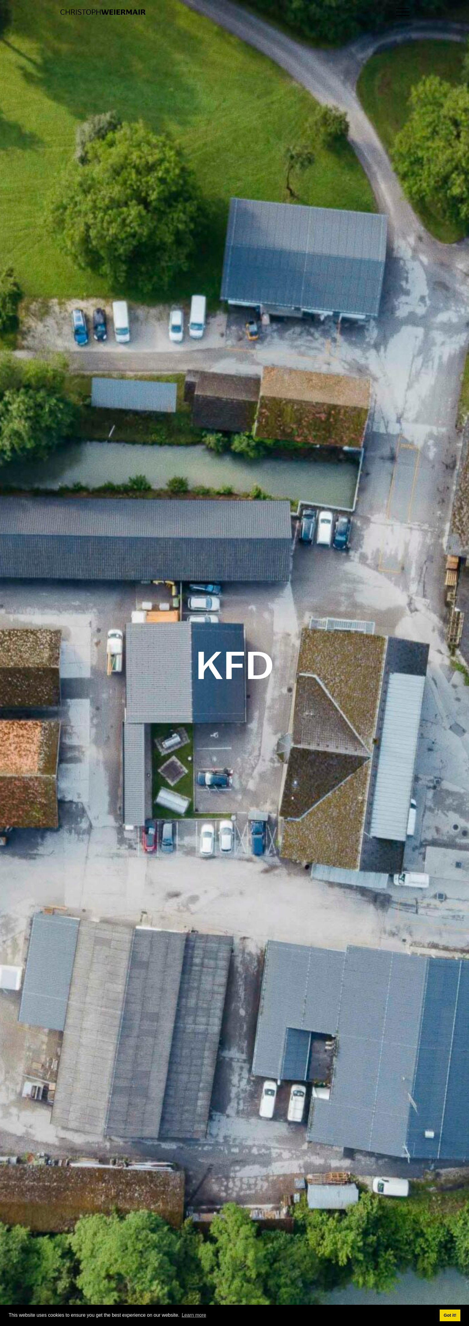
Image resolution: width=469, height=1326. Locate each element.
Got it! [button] (450, 1315)
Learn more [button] (194, 1315)
